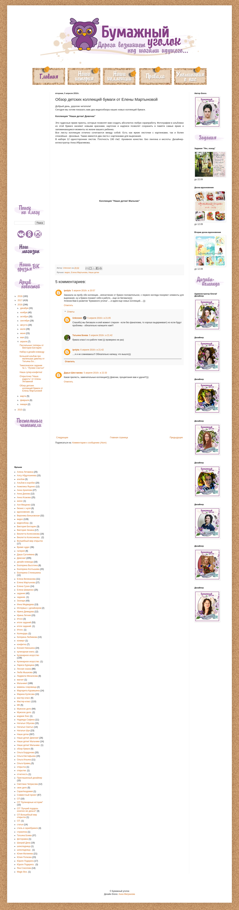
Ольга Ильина (24, 759)
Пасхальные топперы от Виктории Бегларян (32, 346)
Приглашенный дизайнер (29, 778)
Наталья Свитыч (25, 727)
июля (23, 329)
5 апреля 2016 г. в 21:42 (101, 335)
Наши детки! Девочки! (28, 738)
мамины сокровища (27, 687)
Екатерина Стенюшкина (29, 572)
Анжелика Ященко (26, 486)
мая (22, 337)
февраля (25, 400)
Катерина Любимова (27, 637)
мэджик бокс (23, 716)
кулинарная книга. (26, 651)
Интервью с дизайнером (29, 608)
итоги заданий (24, 622)
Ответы (70, 312)
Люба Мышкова (24, 672)
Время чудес (23, 547)
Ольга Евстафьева (26, 756)
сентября (25, 320)
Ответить (68, 305)
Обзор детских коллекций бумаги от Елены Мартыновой (31, 388)
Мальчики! (22, 683)
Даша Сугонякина (25, 554)
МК (18, 705)
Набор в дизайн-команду (32, 352)
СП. (19, 821)
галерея (21, 551)
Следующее (62, 437)
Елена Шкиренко (25, 590)
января (24, 404)
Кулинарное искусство (28, 655)
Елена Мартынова (79, 272)
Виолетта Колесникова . (29, 537)
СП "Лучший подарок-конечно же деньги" (28, 809)
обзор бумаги (23, 749)
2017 (20, 300)
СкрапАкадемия (25, 791)
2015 (20, 409)
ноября (24, 312)
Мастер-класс (24, 701)
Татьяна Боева (80, 335)
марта (23, 396)
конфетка (21, 644)
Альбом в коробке (26, 483)
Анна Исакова (24, 497)
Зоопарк (21, 600)
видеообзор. (23, 523)
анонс (20, 501)
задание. (21, 597)
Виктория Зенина (25, 530)
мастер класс (23, 698)
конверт (21, 640)
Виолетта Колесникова (28, 534)
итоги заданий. (24, 626)
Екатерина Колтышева (28, 569)
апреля (24, 341)
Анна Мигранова (127, 894)
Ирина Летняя (24, 615)
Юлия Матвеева (25, 853)
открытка (21, 767)
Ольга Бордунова (25, 752)
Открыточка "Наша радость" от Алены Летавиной (30, 379)
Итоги (20, 619)
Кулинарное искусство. (28, 661)
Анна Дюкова (23, 493)
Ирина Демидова (25, 611)
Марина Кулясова (26, 694)
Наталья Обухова (25, 723)
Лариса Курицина (25, 665)
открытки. (21, 770)
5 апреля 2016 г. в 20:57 (83, 290)
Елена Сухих (23, 586)
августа (24, 325)
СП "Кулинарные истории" (30, 802)
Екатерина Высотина (27, 565)
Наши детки (93, 272)
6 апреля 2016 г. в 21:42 (92, 350)
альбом (20, 479)
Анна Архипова (24, 490)
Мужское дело (24, 709)
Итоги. (20, 630)
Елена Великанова (26, 579)
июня (23, 333)
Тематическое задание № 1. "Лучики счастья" (32, 366)
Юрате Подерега (25, 861)
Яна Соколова (24, 868)
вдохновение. (23, 512)
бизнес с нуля (24, 508)
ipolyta (67, 290)
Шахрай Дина (23, 843)
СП (18, 798)
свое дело (22, 787)
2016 (20, 304)
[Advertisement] (29, 145)
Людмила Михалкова (27, 676)
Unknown (77, 318)
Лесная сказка (24, 669)
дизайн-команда (25, 562)
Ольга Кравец (24, 763)
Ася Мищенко (23, 505)
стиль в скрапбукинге (27, 828)
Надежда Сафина (26, 719)
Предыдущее (176, 437)
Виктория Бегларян (26, 526)
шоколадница (23, 846)
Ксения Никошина (26, 648)
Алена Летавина (25, 472)
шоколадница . (24, 850)
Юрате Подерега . (26, 864)
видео (67, 272)
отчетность (22, 774)
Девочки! (21, 558)
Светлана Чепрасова (27, 784)
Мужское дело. (24, 712)
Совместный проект (27, 795)
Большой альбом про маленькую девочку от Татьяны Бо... (32, 359)
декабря (24, 308)
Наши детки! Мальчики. (28, 745)
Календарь (22, 633)
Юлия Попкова (24, 857)
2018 (20, 296)
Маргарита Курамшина (28, 690)
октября (24, 316)
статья (20, 824)
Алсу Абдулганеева (26, 475)
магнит (20, 679)
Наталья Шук (23, 730)
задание (21, 593)
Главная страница (119, 437)
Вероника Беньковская (28, 515)
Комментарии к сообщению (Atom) (89, 442)
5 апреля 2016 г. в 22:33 (95, 373)
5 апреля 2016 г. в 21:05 (99, 318)
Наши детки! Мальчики (28, 741)
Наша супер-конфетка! (31, 372)
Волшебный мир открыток (30, 541)
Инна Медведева (25, 604)
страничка (22, 832)
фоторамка (22, 839)
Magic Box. (22, 872)
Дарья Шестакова (73, 373)
